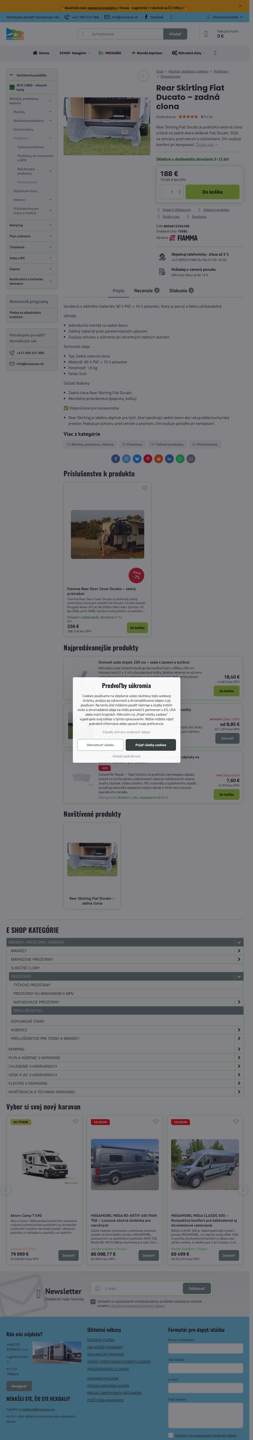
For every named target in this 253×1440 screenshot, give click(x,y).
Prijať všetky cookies (150, 744)
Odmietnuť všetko (100, 744)
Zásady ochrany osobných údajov (126, 731)
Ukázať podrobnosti (126, 756)
